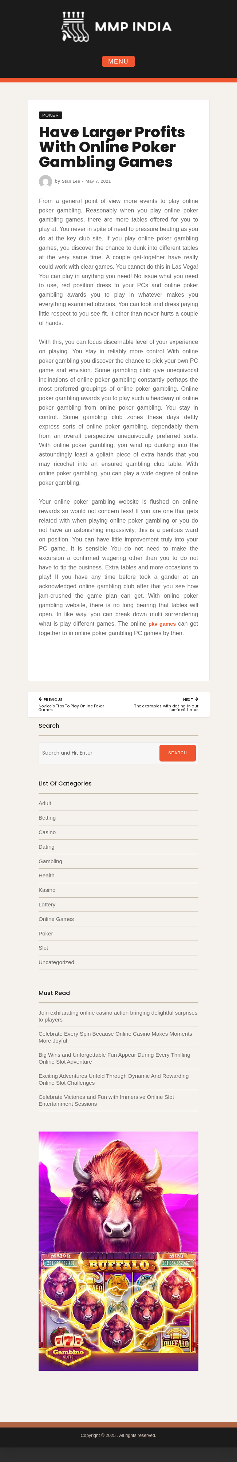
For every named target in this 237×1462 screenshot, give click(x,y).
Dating (47, 848)
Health (47, 878)
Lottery (47, 907)
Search (177, 754)
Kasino (47, 892)
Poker (52, 115)
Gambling (50, 863)
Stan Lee (72, 181)
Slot (43, 950)
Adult (45, 805)
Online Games (56, 921)
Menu (118, 61)
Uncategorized (56, 965)
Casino (47, 834)
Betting (47, 819)
